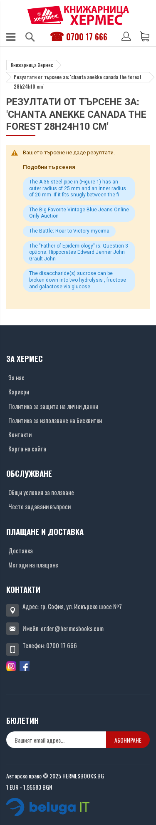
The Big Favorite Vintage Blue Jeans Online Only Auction (79, 213)
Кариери (18, 391)
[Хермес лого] (78, 15)
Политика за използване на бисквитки (55, 420)
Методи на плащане (33, 564)
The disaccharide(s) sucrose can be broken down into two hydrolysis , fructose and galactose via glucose (77, 279)
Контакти (20, 434)
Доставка (20, 550)
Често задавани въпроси (39, 506)
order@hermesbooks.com (72, 628)
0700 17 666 (86, 36)
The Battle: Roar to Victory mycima (69, 231)
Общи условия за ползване (41, 492)
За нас (16, 377)
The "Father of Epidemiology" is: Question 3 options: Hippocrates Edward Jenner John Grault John (78, 252)
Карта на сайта (27, 448)
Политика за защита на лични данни (53, 406)
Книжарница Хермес (32, 64)
